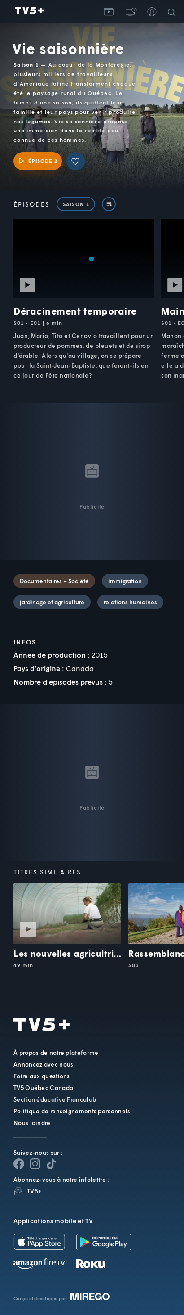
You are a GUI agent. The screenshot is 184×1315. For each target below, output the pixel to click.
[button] (130, 12)
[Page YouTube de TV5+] (51, 1163)
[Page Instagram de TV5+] (35, 1163)
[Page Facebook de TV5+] (18, 1163)
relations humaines (130, 602)
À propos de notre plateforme (55, 1052)
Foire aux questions (41, 1076)
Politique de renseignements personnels (71, 1111)
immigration (125, 581)
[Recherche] (173, 12)
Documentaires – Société (54, 581)
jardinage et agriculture (52, 602)
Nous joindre (32, 1122)
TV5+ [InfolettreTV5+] (34, 1191)
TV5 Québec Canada (43, 1087)
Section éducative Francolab (54, 1099)
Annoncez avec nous (43, 1064)
